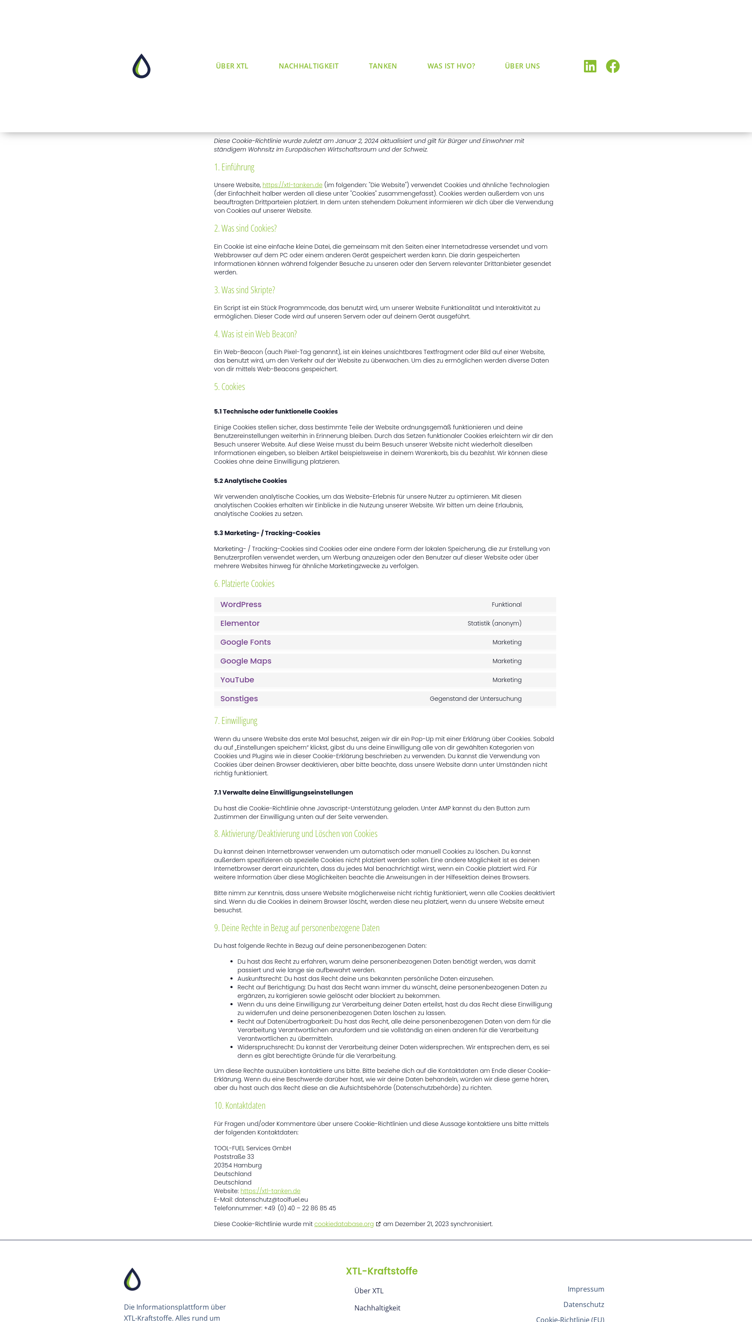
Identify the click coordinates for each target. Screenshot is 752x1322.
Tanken (383, 66)
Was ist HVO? (451, 66)
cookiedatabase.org (344, 1224)
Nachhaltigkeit (309, 66)
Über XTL (232, 66)
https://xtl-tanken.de (292, 185)
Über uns (522, 66)
